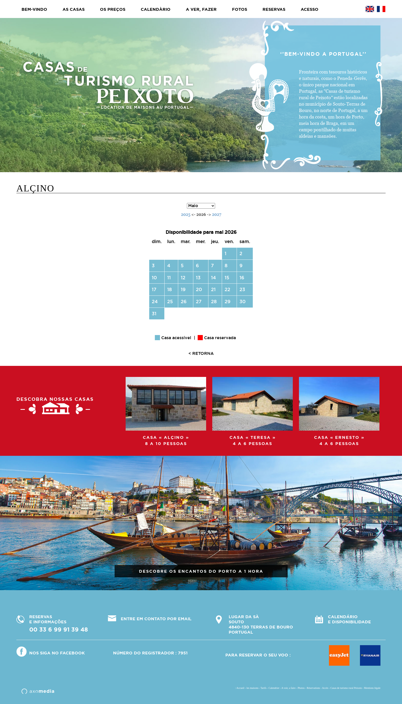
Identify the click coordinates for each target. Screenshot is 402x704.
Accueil (240, 688)
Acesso (309, 9)
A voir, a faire (288, 688)
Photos (301, 688)
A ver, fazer (201, 9)
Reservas (274, 9)
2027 (216, 214)
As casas (74, 9)
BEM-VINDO (34, 9)
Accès (325, 688)
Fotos (239, 9)
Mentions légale (372, 688)
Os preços (112, 9)
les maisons (252, 688)
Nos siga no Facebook (57, 653)
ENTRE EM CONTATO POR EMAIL (156, 618)
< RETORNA (201, 353)
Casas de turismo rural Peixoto (346, 688)
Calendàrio (155, 9)
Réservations (313, 688)
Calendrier (273, 688)
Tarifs (263, 688)
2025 (185, 214)
